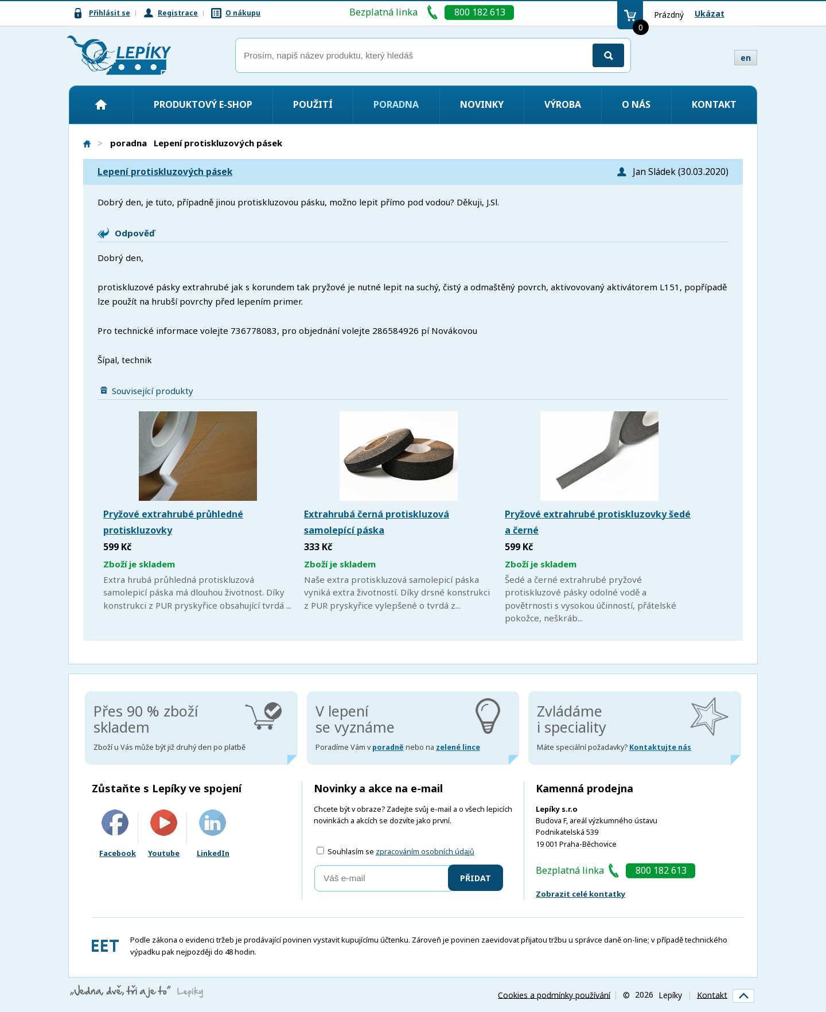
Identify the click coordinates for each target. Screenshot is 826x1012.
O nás (636, 104)
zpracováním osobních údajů (425, 852)
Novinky (482, 104)
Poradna (396, 104)
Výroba (562, 104)
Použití (313, 104)
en (746, 57)
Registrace (178, 13)
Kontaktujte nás (660, 747)
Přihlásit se (109, 13)
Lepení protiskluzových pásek (165, 172)
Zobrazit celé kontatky (580, 894)
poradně (388, 747)
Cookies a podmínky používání (554, 994)
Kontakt (714, 104)
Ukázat (709, 13)
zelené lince (458, 747)
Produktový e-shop (203, 104)
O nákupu (242, 13)
